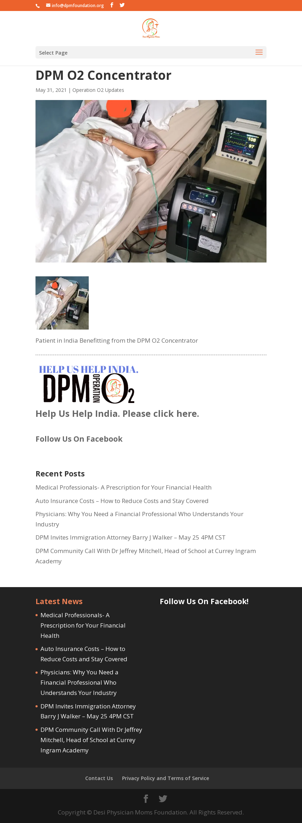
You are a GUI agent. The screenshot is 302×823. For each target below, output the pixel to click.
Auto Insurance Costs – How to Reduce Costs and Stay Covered (122, 501)
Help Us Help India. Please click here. (117, 413)
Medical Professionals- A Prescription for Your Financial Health (123, 487)
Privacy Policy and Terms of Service (165, 778)
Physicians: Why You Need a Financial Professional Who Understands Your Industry (79, 682)
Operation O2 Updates (98, 90)
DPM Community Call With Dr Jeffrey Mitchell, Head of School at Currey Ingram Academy (91, 739)
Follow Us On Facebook (78, 439)
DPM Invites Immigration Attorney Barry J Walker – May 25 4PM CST (130, 537)
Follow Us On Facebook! (204, 601)
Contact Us (99, 778)
